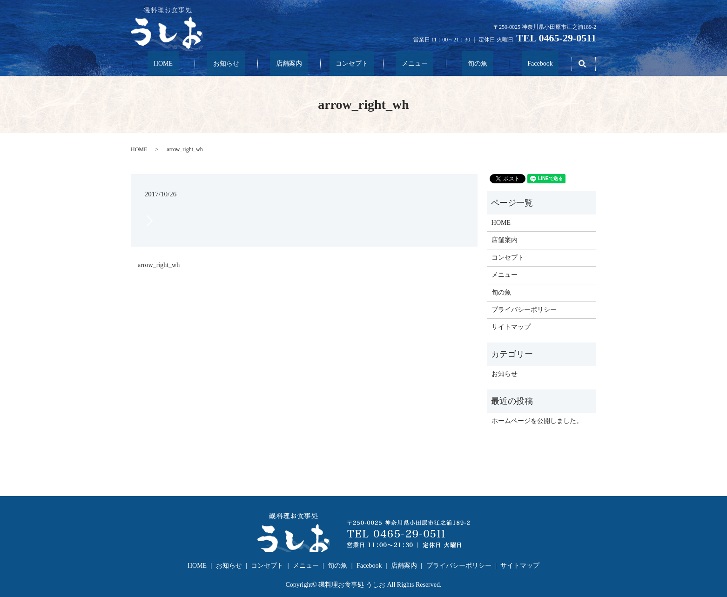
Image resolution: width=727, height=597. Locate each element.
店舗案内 (289, 63)
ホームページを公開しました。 (537, 420)
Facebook (539, 63)
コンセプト (352, 63)
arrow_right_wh (159, 264)
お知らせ (226, 63)
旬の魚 (477, 63)
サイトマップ (511, 326)
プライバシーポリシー (524, 309)
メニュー (415, 63)
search (582, 64)
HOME (163, 63)
